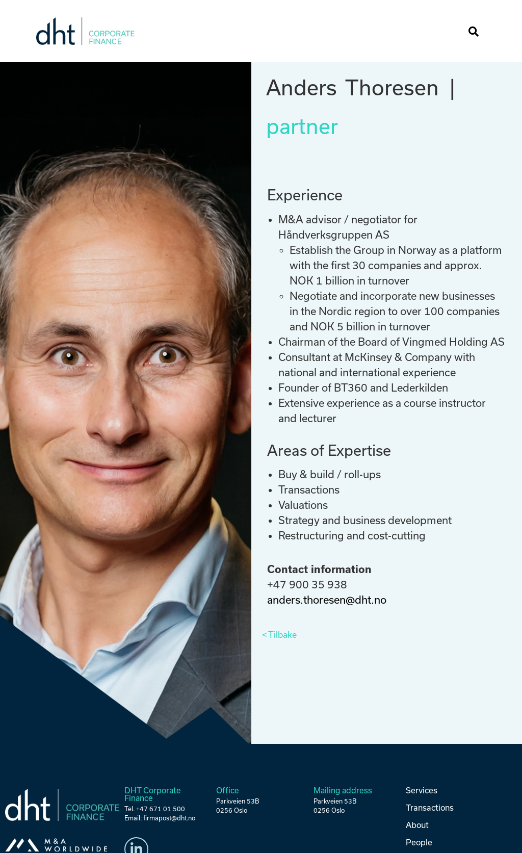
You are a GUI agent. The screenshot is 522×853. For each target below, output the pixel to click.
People (419, 841)
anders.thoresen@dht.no (326, 600)
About (417, 824)
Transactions (429, 807)
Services (421, 790)
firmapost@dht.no (169, 818)
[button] (452, 31)
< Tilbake (279, 634)
